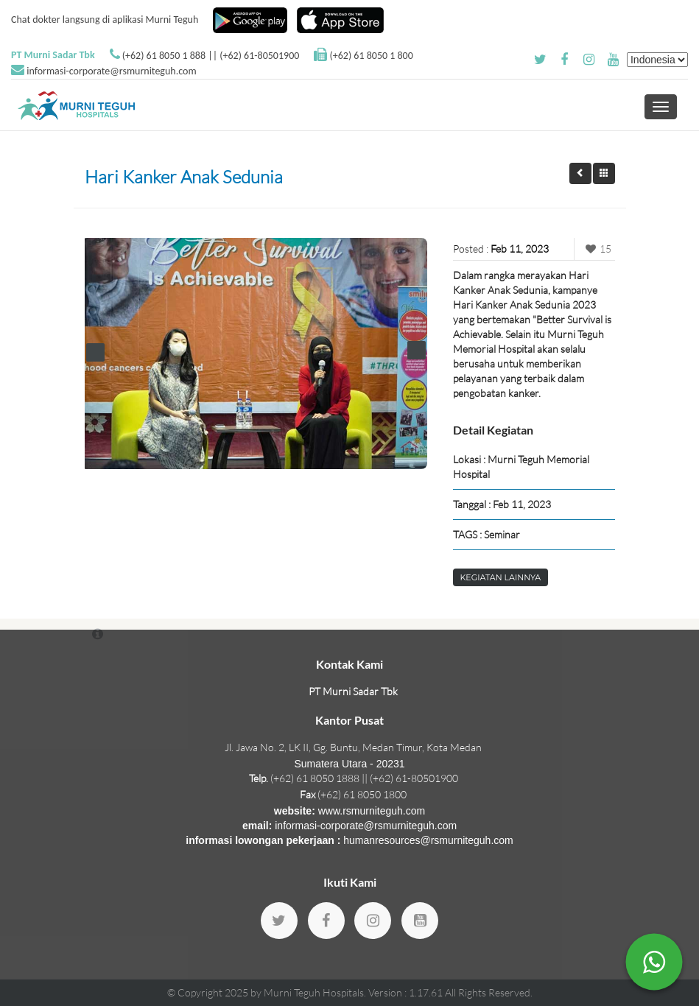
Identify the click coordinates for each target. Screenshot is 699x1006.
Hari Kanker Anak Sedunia (184, 177)
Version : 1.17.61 (406, 992)
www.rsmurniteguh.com (372, 811)
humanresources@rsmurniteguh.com (428, 840)
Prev (95, 352)
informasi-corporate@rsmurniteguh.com (111, 71)
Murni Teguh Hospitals (314, 992)
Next (416, 350)
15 (596, 248)
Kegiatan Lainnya (500, 577)
